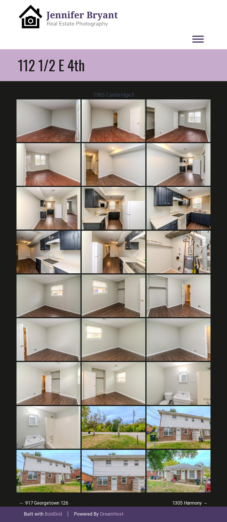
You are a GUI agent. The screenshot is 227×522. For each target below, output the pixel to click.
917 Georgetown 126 (43, 503)
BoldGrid (53, 514)
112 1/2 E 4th (51, 64)
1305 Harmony (190, 503)
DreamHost (112, 514)
